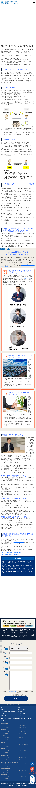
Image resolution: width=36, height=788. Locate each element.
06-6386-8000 (11, 572)
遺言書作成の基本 (23, 733)
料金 (20, 759)
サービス (20, 707)
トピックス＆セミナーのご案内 (8, 711)
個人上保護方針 (13, 691)
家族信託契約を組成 (19, 542)
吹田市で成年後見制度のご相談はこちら (11, 552)
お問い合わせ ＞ (31, 704)
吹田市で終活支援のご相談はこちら (10, 554)
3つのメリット (22, 763)
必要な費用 (5, 772)
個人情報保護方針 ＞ (11, 704)
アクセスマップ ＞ (22, 704)
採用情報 (3, 713)
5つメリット (22, 725)
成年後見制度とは (23, 744)
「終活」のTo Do (23, 750)
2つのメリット (22, 770)
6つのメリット (22, 757)
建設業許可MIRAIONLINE (7, 716)
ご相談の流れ (5, 727)
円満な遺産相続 (27, 278)
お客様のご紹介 (21, 709)
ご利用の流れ (5, 766)
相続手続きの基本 (23, 727)
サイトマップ (21, 716)
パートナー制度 (21, 713)
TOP (2, 707)
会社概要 (20, 711)
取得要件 (4, 759)
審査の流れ (22, 778)
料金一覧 (3, 709)
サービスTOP (5, 725)
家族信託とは (22, 737)
